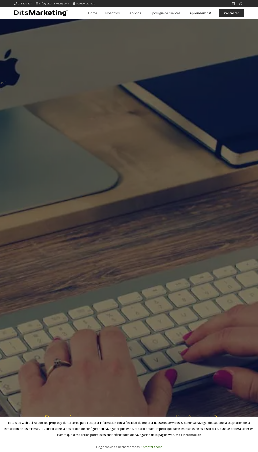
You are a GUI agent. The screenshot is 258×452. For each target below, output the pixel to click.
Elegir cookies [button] (105, 447)
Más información (188, 435)
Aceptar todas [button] (152, 447)
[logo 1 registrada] (41, 13)
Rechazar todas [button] (129, 447)
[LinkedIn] (233, 3)
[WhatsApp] (240, 3)
